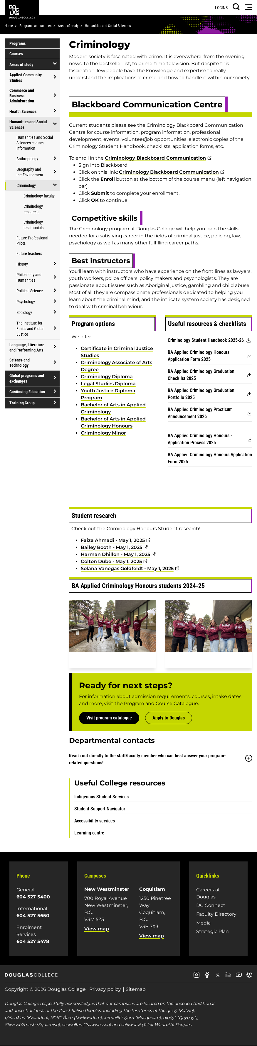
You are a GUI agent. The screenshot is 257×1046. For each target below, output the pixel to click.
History (22, 264)
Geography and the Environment (29, 172)
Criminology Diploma (107, 376)
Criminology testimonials (33, 225)
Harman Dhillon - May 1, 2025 (115, 554)
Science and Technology (19, 363)
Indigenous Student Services (101, 797)
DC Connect (210, 905)
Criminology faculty (39, 196)
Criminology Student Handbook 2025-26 (206, 340)
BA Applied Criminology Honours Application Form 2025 (198, 355)
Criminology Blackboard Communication (169, 172)
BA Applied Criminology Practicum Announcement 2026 (200, 413)
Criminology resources (33, 209)
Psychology (25, 301)
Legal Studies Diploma (108, 383)
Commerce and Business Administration (21, 95)
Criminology (26, 185)
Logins (221, 7)
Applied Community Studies (25, 77)
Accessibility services (94, 821)
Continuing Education (27, 391)
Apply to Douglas (168, 718)
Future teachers (29, 253)
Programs (17, 43)
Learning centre (89, 833)
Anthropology (27, 158)
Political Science (29, 290)
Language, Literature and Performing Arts (26, 347)
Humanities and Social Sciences (108, 26)
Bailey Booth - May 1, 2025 (111, 547)
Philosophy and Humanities (28, 277)
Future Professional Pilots (32, 241)
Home (9, 26)
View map (96, 929)
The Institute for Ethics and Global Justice (30, 329)
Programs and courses (35, 26)
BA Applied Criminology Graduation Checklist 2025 (201, 375)
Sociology (24, 312)
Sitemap (136, 989)
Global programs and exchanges (26, 378)
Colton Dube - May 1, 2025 (111, 561)
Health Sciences (22, 111)
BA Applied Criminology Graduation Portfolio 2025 (201, 394)
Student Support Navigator (99, 809)
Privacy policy (105, 989)
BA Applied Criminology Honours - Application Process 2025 (200, 439)
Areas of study (68, 26)
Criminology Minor (103, 433)
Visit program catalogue (109, 718)
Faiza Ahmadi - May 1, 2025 (113, 540)
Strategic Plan (212, 931)
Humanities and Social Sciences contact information (34, 143)
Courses (16, 53)
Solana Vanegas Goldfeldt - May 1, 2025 (127, 568)
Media (203, 923)
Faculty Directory (216, 914)
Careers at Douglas (208, 893)
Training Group (22, 403)
